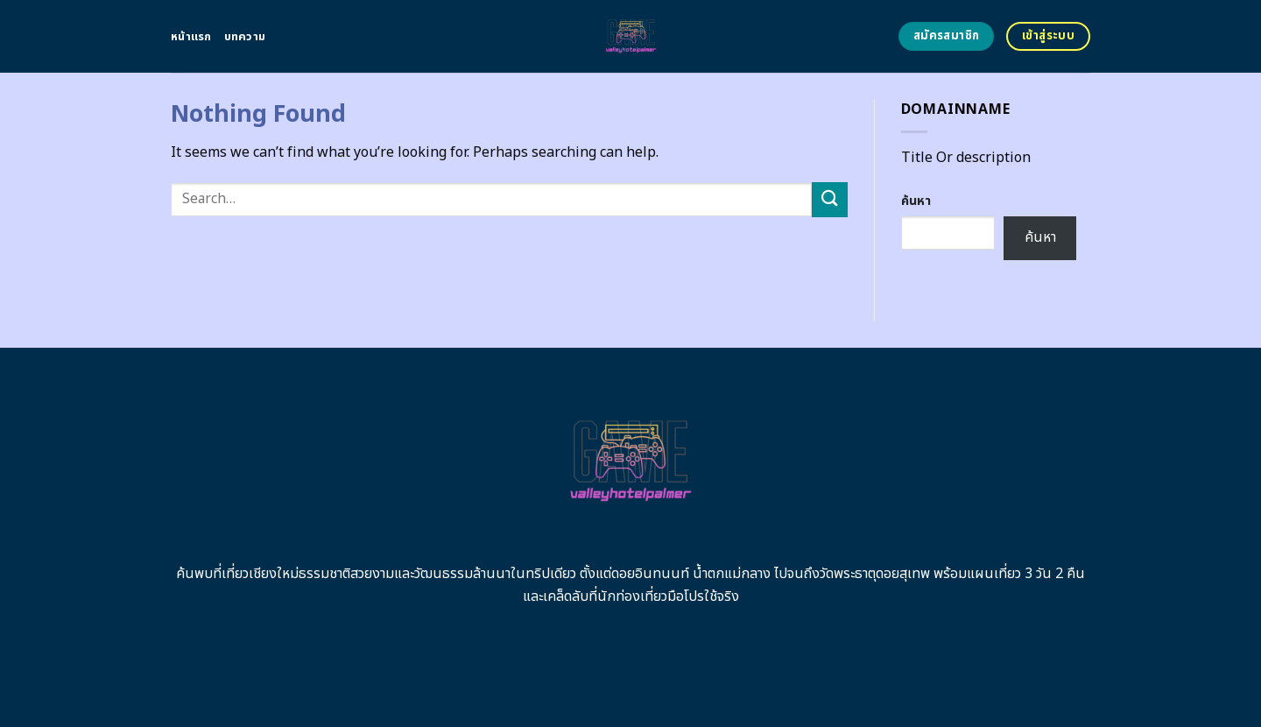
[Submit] (829, 199)
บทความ (245, 37)
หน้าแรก (191, 37)
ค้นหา (916, 201)
